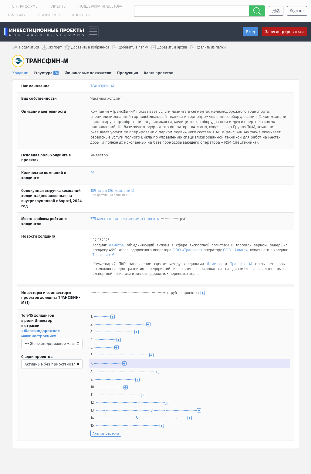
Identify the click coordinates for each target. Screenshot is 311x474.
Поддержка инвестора (100, 6)
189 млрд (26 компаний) (112, 190)
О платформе (25, 6)
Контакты (81, 15)
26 (92, 172)
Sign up (297, 10)
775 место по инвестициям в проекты (125, 218)
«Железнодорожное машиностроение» (40, 334)
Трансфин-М (120, 255)
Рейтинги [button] (47, 15)
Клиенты (57, 6)
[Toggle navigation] (93, 31)
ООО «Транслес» (195, 250)
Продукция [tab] (127, 72)
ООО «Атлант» (247, 250)
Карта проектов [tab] (159, 72)
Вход (250, 31)
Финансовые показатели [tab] (88, 72)
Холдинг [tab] (20, 72)
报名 (276, 10)
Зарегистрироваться (284, 31)
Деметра (117, 245)
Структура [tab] (46, 72)
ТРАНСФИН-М (102, 85)
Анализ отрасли (106, 434)
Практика (16, 15)
